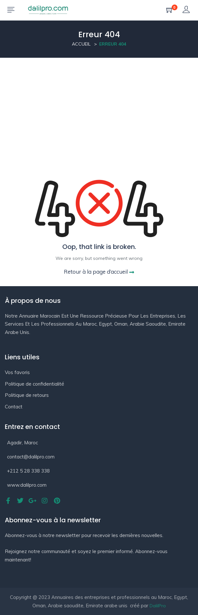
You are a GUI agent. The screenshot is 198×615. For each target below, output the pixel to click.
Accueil (81, 44)
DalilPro (158, 606)
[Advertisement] (99, 106)
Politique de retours (27, 395)
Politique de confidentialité (34, 384)
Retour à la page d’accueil (99, 271)
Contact (13, 407)
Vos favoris (17, 372)
